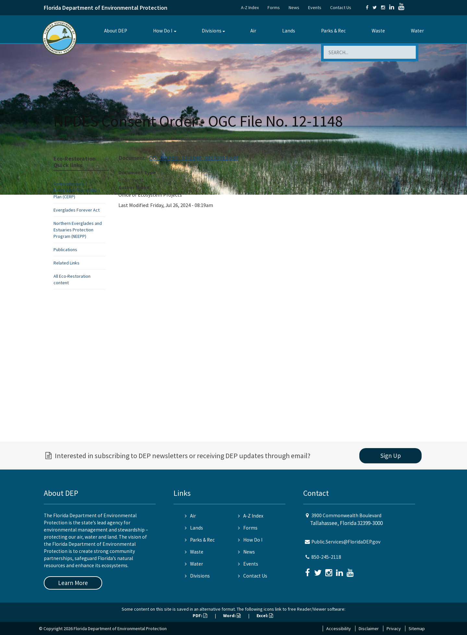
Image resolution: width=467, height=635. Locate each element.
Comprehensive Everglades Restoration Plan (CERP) (77, 190)
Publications (65, 249)
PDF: (200, 615)
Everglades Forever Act (77, 210)
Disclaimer (369, 628)
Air (253, 31)
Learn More (73, 583)
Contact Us (340, 7)
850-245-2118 (326, 557)
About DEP (115, 31)
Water (417, 31)
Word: (232, 615)
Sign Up (390, 455)
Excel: (265, 615)
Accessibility (338, 628)
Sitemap (417, 628)
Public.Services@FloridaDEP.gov (345, 542)
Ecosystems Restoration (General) (198, 137)
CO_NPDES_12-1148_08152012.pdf (193, 158)
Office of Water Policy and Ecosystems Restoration (127, 137)
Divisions (212, 31)
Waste (378, 31)
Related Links (66, 263)
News (294, 7)
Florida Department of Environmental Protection (105, 7)
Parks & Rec (333, 31)
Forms (274, 7)
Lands (288, 31)
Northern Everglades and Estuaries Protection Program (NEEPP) (78, 229)
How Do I (162, 31)
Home (60, 137)
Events (314, 7)
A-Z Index (250, 7)
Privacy (394, 628)
